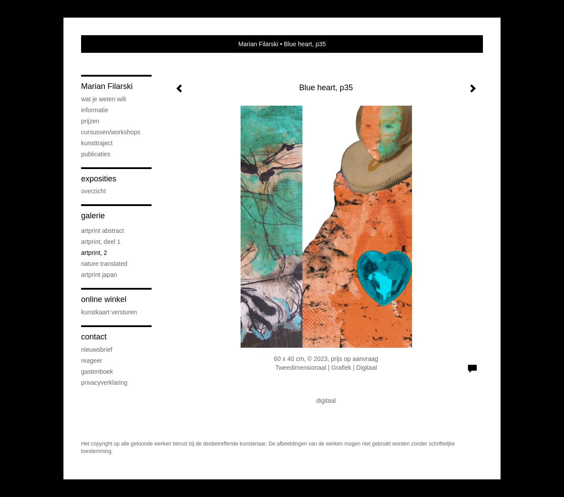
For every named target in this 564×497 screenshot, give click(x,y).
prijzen (90, 121)
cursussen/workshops (111, 132)
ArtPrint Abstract (102, 230)
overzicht (93, 191)
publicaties (95, 154)
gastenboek (97, 371)
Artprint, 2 (94, 252)
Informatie (94, 110)
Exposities (98, 178)
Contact (94, 336)
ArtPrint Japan (99, 274)
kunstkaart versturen (109, 312)
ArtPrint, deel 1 (101, 241)
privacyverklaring (104, 382)
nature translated (104, 263)
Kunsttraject (97, 143)
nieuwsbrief (96, 349)
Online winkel (103, 299)
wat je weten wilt (103, 99)
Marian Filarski (258, 44)
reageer (91, 360)
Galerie (93, 215)
